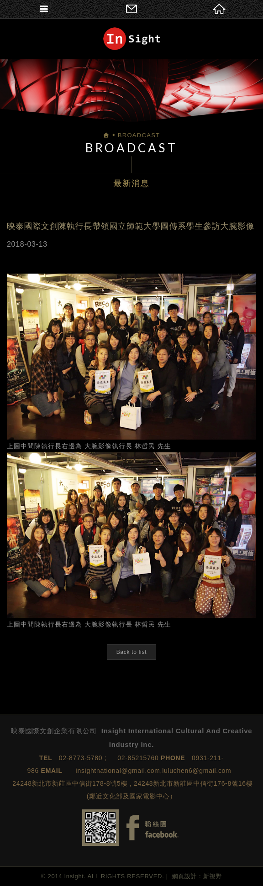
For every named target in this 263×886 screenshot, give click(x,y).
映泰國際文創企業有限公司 (131, 38)
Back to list (131, 652)
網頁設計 (184, 876)
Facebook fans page (152, 828)
